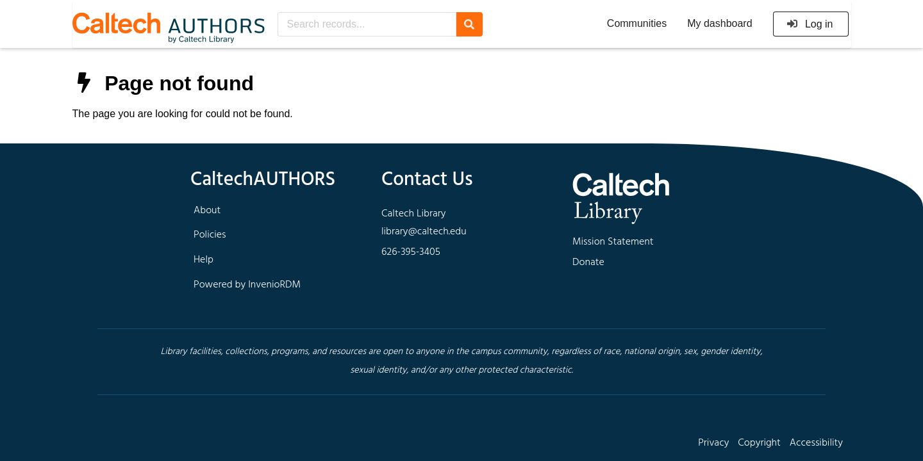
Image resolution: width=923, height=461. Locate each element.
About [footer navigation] (207, 210)
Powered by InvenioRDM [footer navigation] (247, 285)
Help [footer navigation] (203, 260)
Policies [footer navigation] (210, 235)
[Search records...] (367, 24)
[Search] (469, 24)
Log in (809, 24)
